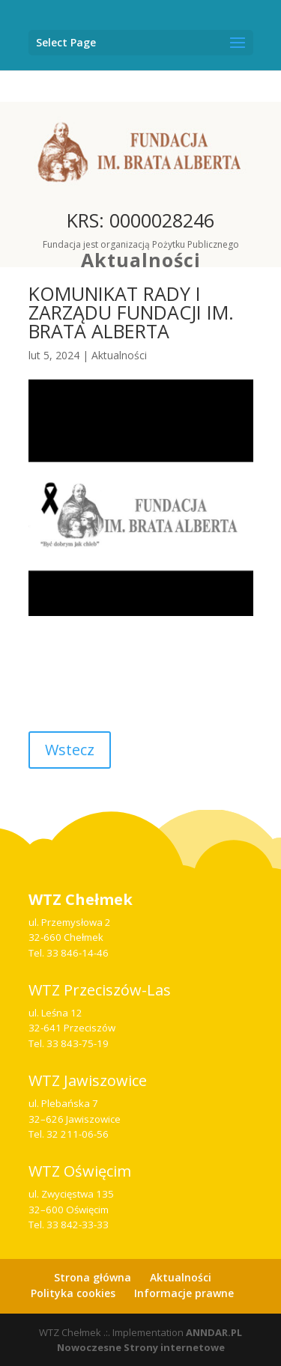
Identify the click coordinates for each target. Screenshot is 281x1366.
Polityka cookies (73, 1293)
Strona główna (92, 1277)
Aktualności (141, 259)
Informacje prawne (184, 1293)
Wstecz (69, 750)
